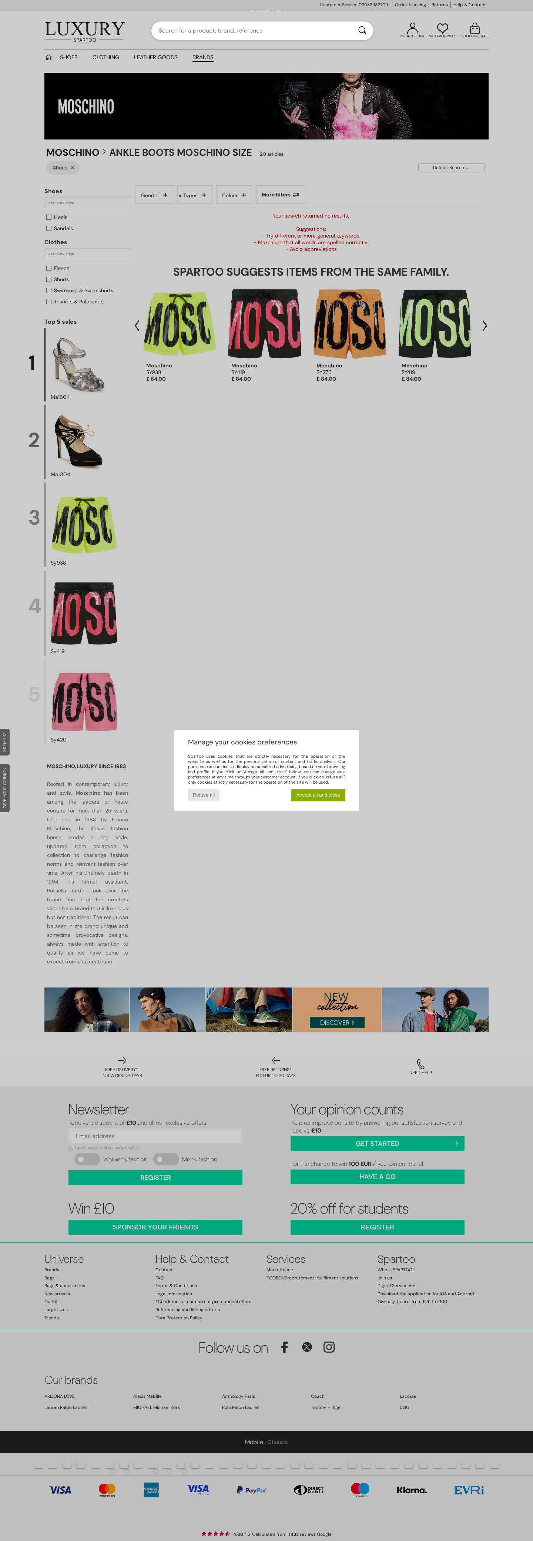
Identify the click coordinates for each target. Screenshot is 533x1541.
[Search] (362, 30)
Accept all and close (318, 795)
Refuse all (204, 795)
